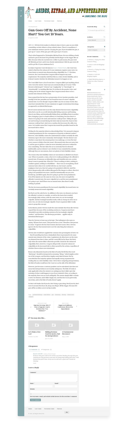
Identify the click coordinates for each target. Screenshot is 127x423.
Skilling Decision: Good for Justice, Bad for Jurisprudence (52, 334)
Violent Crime (70, 294)
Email (57, 383)
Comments (34, 349)
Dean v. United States (60, 68)
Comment (33, 372)
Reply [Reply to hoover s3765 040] (34, 363)
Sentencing (57, 294)
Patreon (58, 21)
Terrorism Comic (48, 21)
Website (32, 389)
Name (32, 383)
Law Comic (37, 21)
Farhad (91, 60)
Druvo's (91, 69)
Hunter (91, 74)
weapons (31, 296)
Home (30, 21)
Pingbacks (46, 349)
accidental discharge (37, 294)
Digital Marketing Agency (96, 79)
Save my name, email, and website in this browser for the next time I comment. (53, 396)
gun (53, 294)
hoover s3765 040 (37, 354)
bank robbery (47, 294)
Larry (90, 64)
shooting (64, 294)
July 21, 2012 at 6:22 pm (50, 354)
